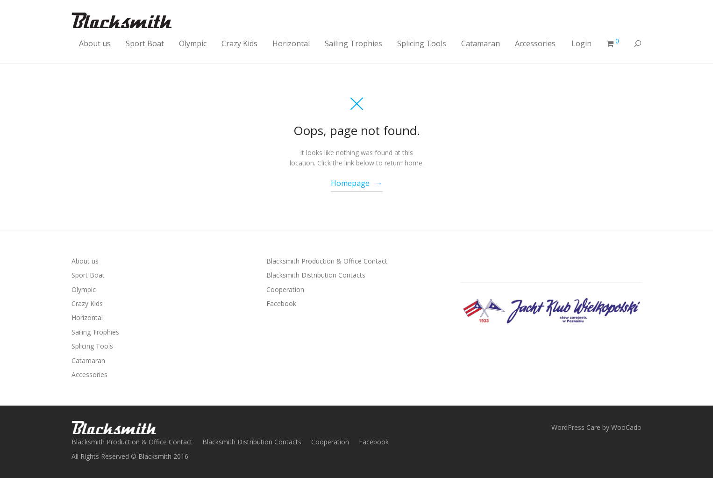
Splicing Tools (421, 43)
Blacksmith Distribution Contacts (315, 275)
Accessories (535, 43)
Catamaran (480, 43)
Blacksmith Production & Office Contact (326, 261)
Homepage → (357, 183)
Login (581, 43)
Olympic (193, 43)
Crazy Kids (239, 43)
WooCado (626, 427)
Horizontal (291, 43)
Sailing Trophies (353, 43)
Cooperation (285, 289)
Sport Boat (145, 43)
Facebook (281, 303)
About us (95, 43)
